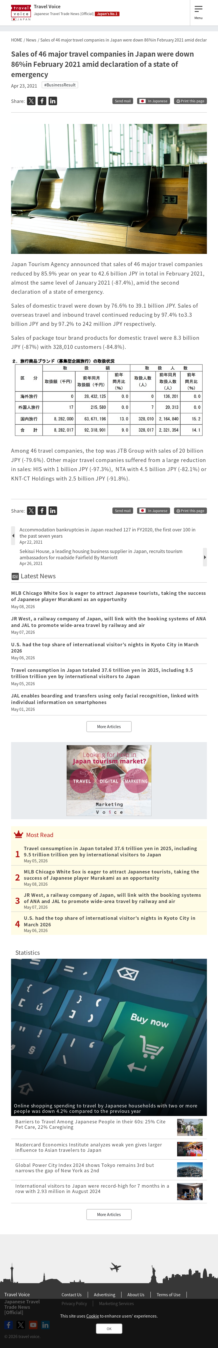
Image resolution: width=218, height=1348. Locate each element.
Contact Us (72, 1294)
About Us (135, 1294)
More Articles (109, 726)
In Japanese (157, 100)
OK (109, 1328)
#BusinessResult (60, 85)
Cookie (92, 1316)
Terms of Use (169, 1294)
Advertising (104, 1294)
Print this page (190, 100)
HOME (16, 40)
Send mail (123, 100)
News (31, 40)
